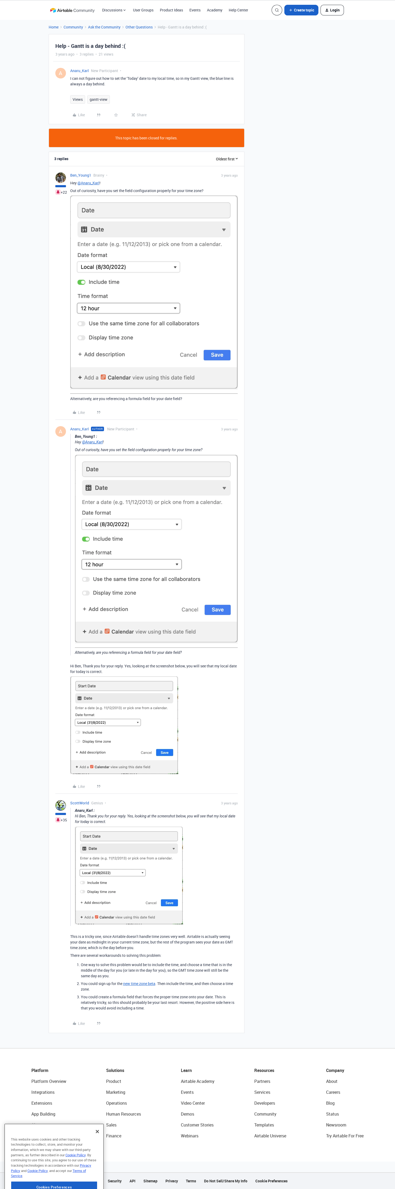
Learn (186, 1070)
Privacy (171, 1180)
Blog (330, 1103)
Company (335, 1070)
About (332, 1081)
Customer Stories (197, 1125)
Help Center (238, 10)
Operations (116, 1103)
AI (33, 1125)
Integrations (43, 1092)
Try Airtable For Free (345, 1136)
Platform (39, 1070)
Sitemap (150, 1180)
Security (115, 1180)
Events (195, 10)
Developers (264, 1103)
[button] (301, 10)
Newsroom (336, 1125)
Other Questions (139, 27)
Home (54, 27)
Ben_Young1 (80, 175)
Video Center (193, 1103)
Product (113, 1081)
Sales (111, 1125)
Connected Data (46, 1136)
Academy (214, 10)
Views (78, 99)
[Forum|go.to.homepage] (72, 10)
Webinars (189, 1136)
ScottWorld (79, 802)
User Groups (143, 10)
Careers (333, 1092)
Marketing (115, 1092)
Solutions (115, 1070)
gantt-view (98, 99)
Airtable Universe (270, 1136)
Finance (113, 1136)
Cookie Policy (75, 1170)
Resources (264, 1070)
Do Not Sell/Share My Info (225, 1180)
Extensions (41, 1103)
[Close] (97, 1147)
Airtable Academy (197, 1081)
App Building (43, 1114)
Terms (191, 1180)
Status (332, 1114)
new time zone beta (139, 983)
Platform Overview (48, 1081)
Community (73, 27)
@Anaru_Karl (88, 182)
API (132, 1180)
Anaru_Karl (79, 70)
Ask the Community (104, 27)
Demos (187, 1114)
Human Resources (123, 1114)
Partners (262, 1081)
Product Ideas (171, 10)
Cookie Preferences (271, 1180)
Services (262, 1092)
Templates (264, 1125)
